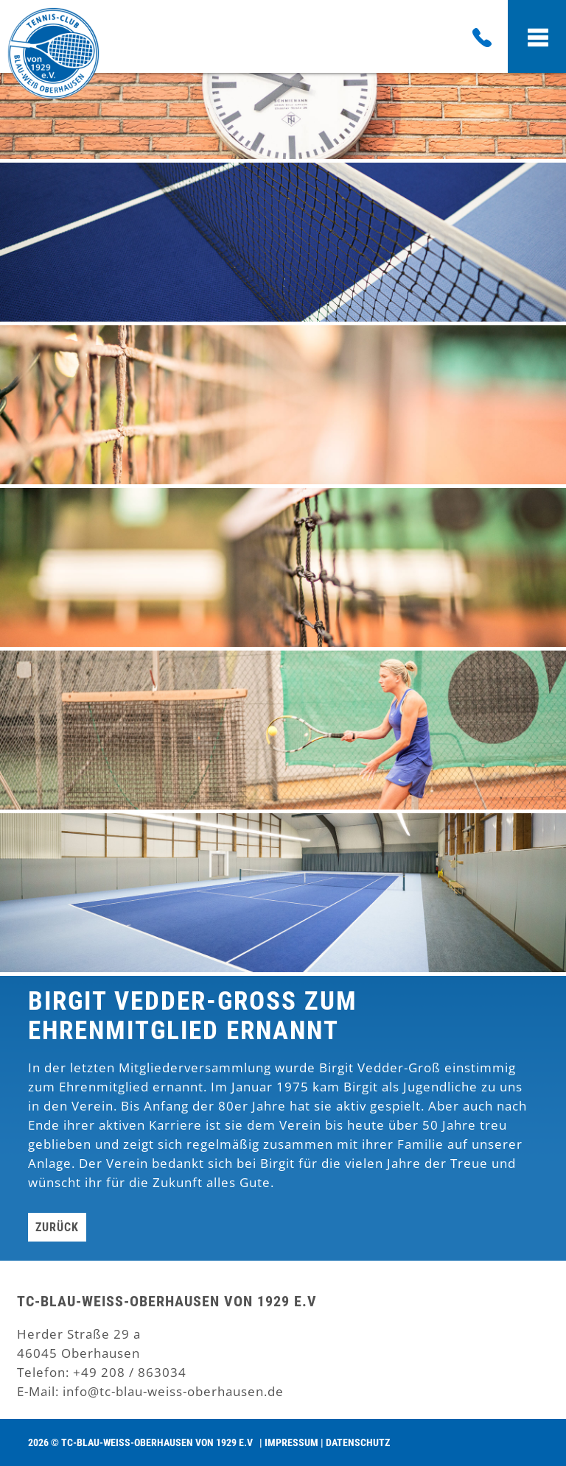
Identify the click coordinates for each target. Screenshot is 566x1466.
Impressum (291, 1442)
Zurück (57, 1227)
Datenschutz (358, 1442)
